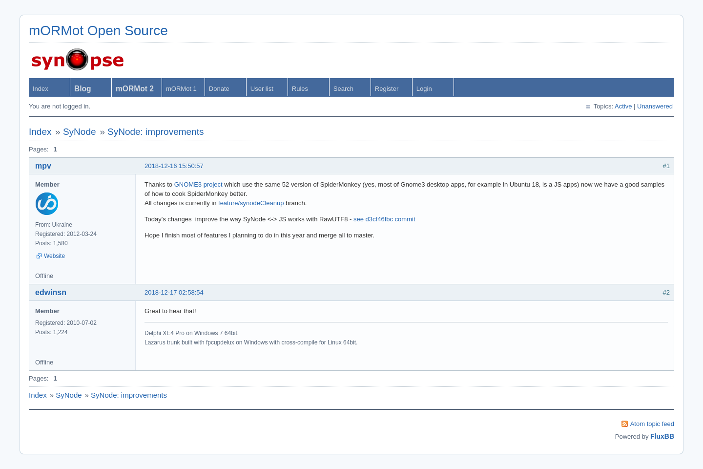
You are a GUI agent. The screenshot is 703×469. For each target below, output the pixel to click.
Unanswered (655, 106)
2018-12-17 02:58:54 (174, 292)
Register (386, 88)
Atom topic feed (652, 423)
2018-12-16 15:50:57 (174, 166)
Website (54, 256)
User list (261, 88)
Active (623, 106)
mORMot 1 (181, 88)
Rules (300, 88)
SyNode (79, 132)
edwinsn (50, 292)
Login (424, 88)
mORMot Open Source (98, 30)
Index (40, 88)
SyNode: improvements (155, 132)
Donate (219, 88)
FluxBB (662, 436)
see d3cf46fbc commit (384, 219)
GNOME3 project (198, 184)
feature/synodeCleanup (251, 203)
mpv (43, 166)
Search (343, 88)
